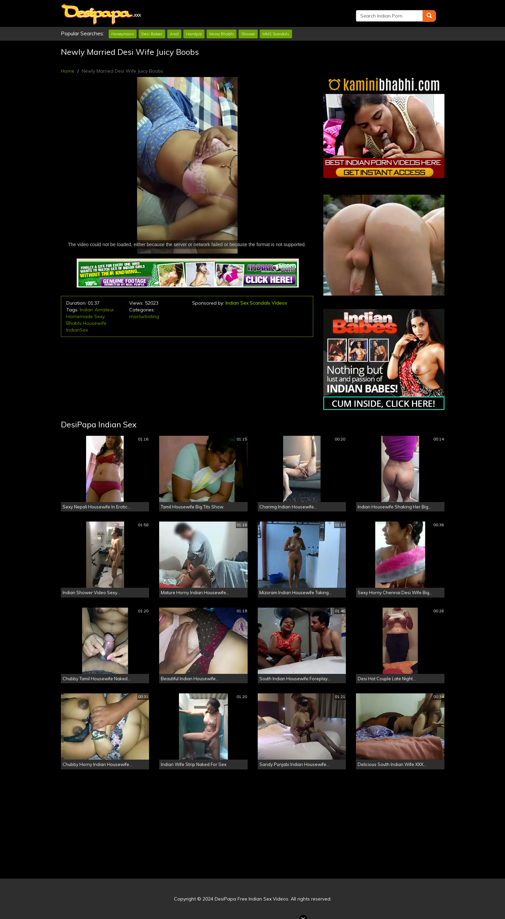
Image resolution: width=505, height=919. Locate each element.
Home (67, 71)
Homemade (79, 316)
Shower (248, 33)
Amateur (104, 310)
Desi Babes (152, 33)
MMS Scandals (275, 33)
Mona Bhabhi (221, 33)
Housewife (94, 323)
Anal (174, 33)
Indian (86, 310)
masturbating (144, 316)
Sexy (99, 316)
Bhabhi (73, 323)
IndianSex (77, 330)
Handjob (194, 33)
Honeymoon (122, 33)
